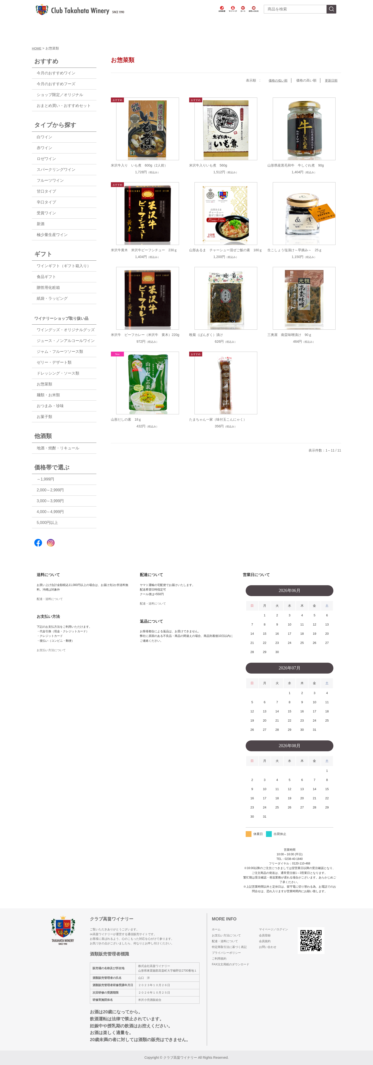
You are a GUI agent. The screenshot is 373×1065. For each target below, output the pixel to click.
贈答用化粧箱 (48, 287)
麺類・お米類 (48, 395)
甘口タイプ (46, 191)
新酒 (40, 224)
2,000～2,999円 (50, 490)
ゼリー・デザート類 (54, 362)
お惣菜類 (44, 384)
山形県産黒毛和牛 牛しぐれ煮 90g (295, 165)
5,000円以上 (47, 523)
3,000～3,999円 (50, 501)
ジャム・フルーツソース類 (60, 351)
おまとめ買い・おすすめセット (64, 106)
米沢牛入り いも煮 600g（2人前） (139, 165)
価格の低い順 (276, 80)
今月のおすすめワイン (56, 73)
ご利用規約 (219, 958)
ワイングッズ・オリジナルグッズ (66, 330)
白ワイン (44, 137)
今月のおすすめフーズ (56, 84)
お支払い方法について (51, 650)
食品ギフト (46, 277)
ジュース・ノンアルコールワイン (66, 341)
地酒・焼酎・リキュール (58, 448)
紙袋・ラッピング (52, 298)
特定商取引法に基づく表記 (229, 947)
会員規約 (265, 941)
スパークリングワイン (56, 169)
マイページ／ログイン (273, 929)
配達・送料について (50, 599)
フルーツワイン (50, 180)
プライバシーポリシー (226, 952)
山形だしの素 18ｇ (126, 419)
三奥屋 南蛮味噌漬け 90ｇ (289, 335)
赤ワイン (44, 148)
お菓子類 (44, 417)
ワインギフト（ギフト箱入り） (64, 266)
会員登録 (265, 935)
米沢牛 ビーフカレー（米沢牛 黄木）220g (145, 335)
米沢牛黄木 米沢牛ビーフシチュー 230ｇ (144, 250)
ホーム (216, 929)
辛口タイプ (46, 202)
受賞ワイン (46, 213)
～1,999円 (45, 479)
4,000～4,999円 (50, 512)
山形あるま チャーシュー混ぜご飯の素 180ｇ (225, 250)
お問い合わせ (267, 947)
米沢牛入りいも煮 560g (208, 165)
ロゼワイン (46, 159)
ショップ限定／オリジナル (60, 95)
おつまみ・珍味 (50, 406)
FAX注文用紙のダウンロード (230, 964)
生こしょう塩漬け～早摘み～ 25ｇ (294, 250)
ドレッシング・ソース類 (58, 373)
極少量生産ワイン (52, 235)
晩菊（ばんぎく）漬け (206, 335)
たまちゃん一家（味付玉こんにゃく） (218, 419)
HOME (37, 48)
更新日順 (330, 80)
